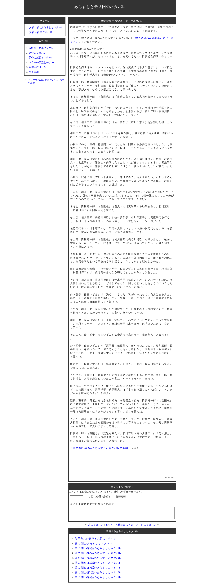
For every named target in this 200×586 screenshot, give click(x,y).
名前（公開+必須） (100, 496)
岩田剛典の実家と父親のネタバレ (96, 540)
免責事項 (34, 72)
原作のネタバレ (37, 52)
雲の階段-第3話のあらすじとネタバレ (98, 555)
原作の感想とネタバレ (41, 57)
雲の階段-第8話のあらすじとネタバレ (98, 574)
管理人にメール (37, 67)
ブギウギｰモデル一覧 (40, 32)
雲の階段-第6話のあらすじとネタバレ (98, 569)
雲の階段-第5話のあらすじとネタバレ (98, 564)
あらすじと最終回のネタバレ (100, 7)
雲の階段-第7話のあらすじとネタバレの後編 (100, 448)
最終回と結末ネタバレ (41, 47)
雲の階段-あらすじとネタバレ (93, 545)
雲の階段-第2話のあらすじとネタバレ (98, 550)
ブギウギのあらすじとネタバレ (46, 27)
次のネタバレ (95, 526)
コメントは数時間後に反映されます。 (93, 504)
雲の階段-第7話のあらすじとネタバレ (122, 21)
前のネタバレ (148, 526)
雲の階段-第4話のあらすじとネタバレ (98, 560)
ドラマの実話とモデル (41, 62)
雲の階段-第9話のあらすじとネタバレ (98, 579)
